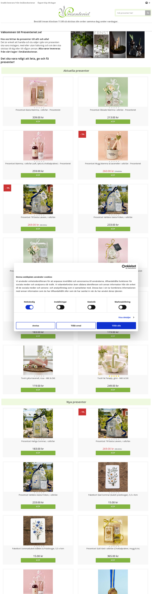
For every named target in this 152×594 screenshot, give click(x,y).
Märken (72, 32)
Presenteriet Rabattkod (11, 581)
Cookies (4, 564)
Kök (122, 26)
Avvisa (35, 325)
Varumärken (6, 568)
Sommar (67, 26)
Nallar (3, 585)
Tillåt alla (116, 325)
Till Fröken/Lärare (39, 26)
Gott (144, 26)
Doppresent (6, 589)
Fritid (133, 26)
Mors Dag (20, 26)
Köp (20, 121)
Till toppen (76, 554)
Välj (132, 408)
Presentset (81, 26)
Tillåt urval (76, 325)
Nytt (7, 26)
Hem (112, 26)
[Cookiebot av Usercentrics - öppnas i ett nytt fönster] (124, 267)
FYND (82, 32)
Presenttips (98, 26)
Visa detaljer (124, 317)
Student (55, 26)
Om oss (4, 576)
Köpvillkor (5, 572)
